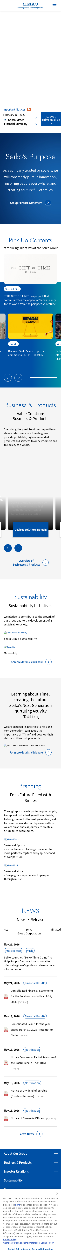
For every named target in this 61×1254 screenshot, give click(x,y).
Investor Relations (16, 1171)
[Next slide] (36, 123)
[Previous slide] (36, 118)
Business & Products (18, 1162)
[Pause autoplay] (51, 87)
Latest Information (51, 117)
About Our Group (15, 1153)
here (17, 1205)
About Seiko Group (30, 41)
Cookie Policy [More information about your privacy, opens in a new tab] (47, 1243)
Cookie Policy (9, 1240)
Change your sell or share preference (21, 1243)
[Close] (57, 1194)
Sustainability (13, 1180)
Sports (8, 1189)
